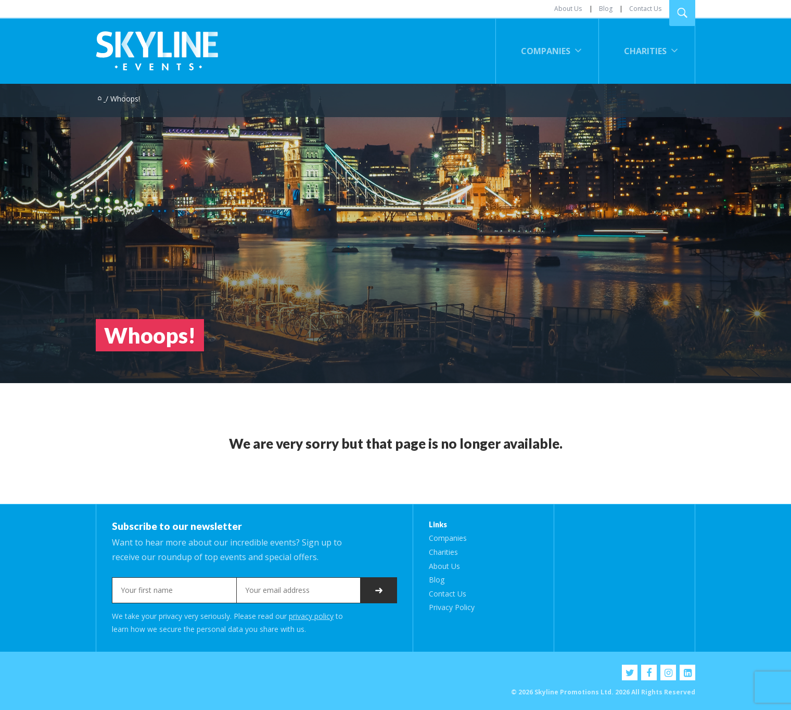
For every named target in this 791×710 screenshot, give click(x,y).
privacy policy (311, 616)
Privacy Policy (452, 607)
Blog (606, 8)
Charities (645, 51)
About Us (568, 8)
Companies (545, 51)
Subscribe (379, 590)
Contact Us (645, 8)
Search (682, 13)
